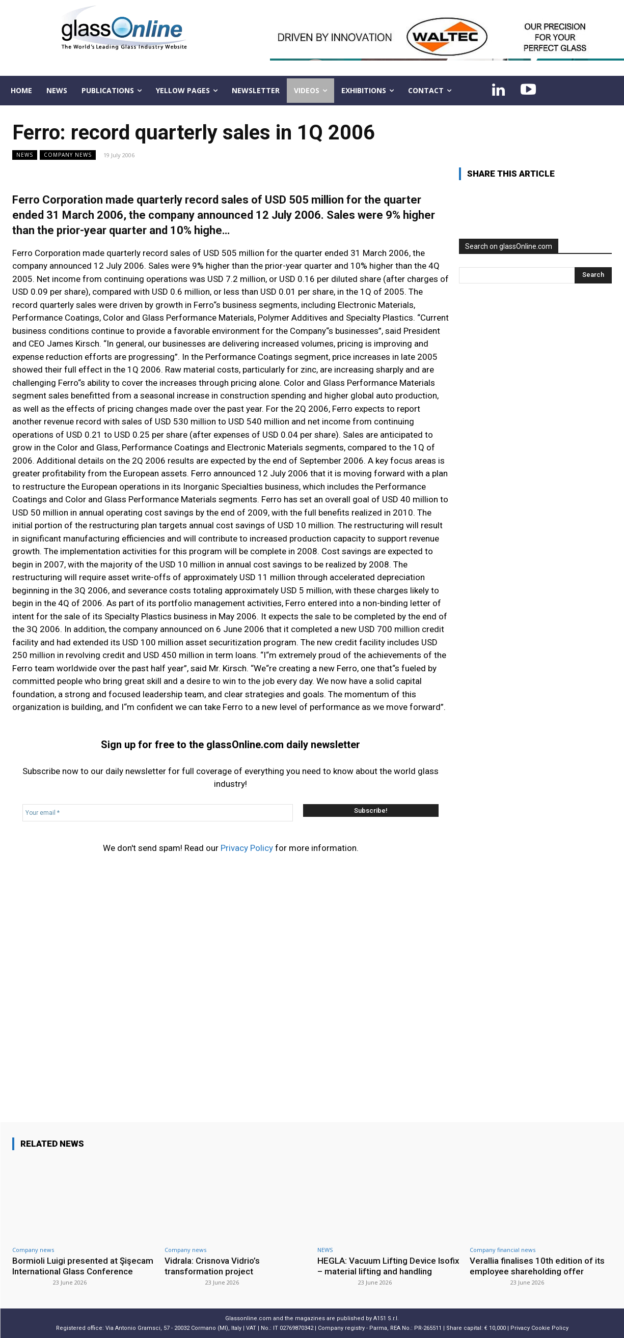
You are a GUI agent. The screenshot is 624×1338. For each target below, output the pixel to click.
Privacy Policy (247, 848)
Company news (68, 155)
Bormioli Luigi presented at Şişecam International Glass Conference (82, 1266)
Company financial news (502, 1249)
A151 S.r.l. (386, 1318)
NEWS (24, 155)
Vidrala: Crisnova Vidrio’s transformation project (212, 1266)
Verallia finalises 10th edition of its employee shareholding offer (537, 1266)
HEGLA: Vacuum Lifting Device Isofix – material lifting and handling (388, 1266)
